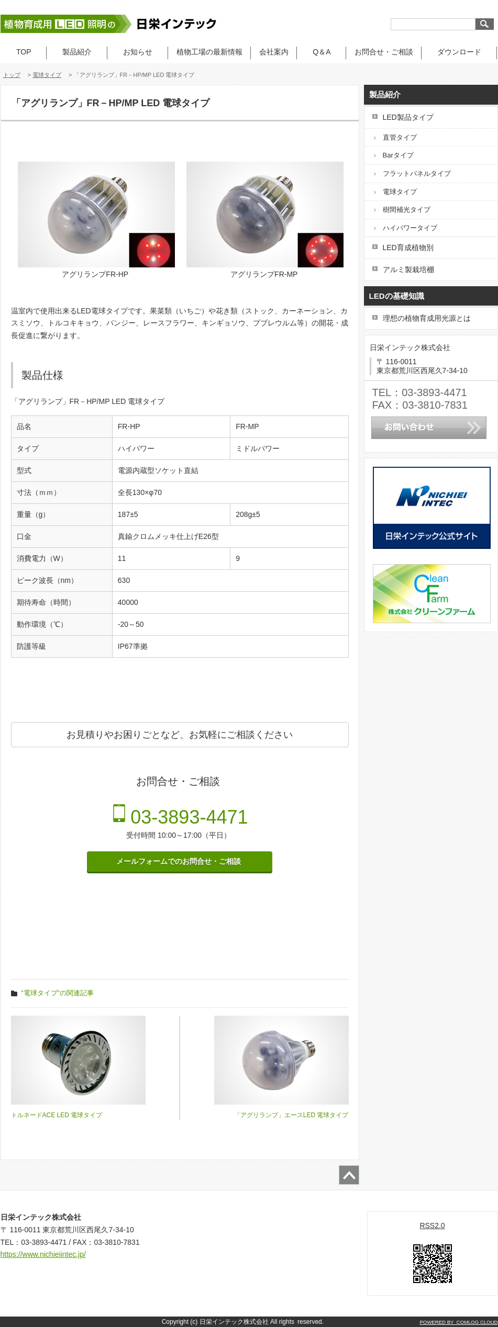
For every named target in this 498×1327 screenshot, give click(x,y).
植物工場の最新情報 (209, 52)
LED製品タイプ (408, 117)
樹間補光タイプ (406, 209)
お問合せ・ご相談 (384, 52)
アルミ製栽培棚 (408, 269)
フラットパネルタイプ (417, 173)
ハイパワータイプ (410, 228)
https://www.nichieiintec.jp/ (43, 1254)
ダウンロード (459, 52)
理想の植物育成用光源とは (427, 318)
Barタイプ (398, 155)
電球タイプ (46, 75)
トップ (11, 75)
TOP (23, 52)
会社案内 (274, 52)
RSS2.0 (432, 1225)
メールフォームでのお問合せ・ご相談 (179, 861)
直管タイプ (400, 137)
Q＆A (321, 52)
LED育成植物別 (408, 247)
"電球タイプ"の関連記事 (57, 993)
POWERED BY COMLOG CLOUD (458, 1322)
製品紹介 (77, 52)
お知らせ (138, 52)
